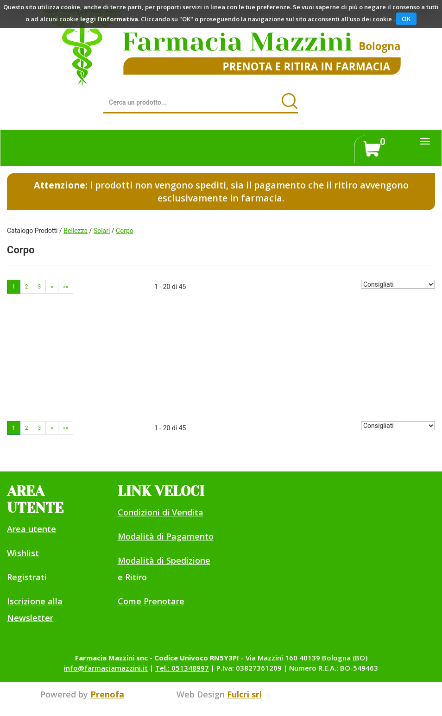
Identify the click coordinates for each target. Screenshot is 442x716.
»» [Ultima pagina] (65, 286)
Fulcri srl (244, 694)
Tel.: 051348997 (182, 667)
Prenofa (107, 694)
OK (406, 18)
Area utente (31, 528)
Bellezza (75, 230)
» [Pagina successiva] (52, 286)
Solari (102, 230)
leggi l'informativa (109, 19)
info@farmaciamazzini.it (106, 667)
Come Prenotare (151, 601)
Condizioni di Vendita (160, 512)
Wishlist (23, 553)
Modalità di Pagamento (166, 536)
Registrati (27, 577)
